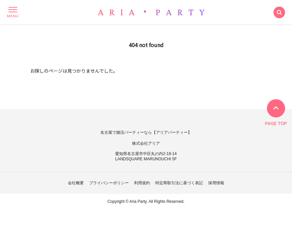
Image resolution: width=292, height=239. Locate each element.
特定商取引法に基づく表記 (179, 183)
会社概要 (76, 183)
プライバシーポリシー (109, 183)
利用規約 (142, 183)
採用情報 (216, 183)
